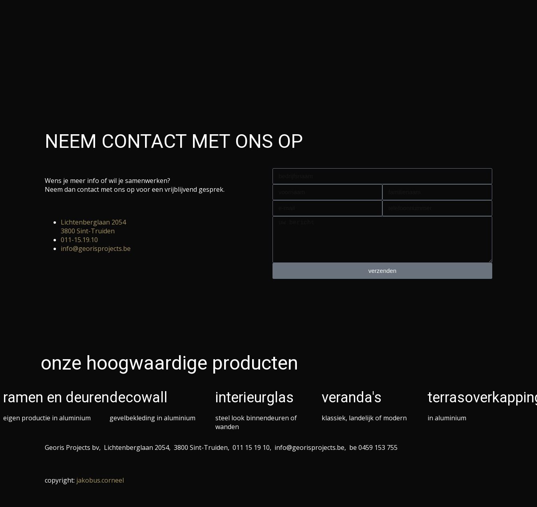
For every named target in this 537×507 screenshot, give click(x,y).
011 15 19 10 (251, 447)
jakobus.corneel (100, 480)
